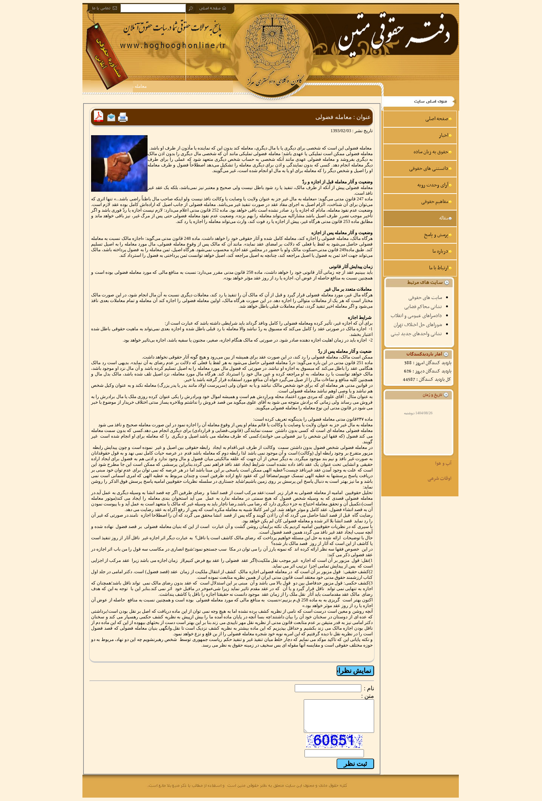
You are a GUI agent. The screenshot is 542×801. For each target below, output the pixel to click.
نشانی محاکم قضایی (423, 306)
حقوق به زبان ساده (433, 152)
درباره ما (442, 251)
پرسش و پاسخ (438, 234)
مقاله (445, 218)
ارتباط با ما (440, 268)
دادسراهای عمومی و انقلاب (416, 315)
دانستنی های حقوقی (430, 168)
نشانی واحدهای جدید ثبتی (416, 334)
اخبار (445, 135)
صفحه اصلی (438, 118)
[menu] (420, 193)
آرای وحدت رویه (434, 185)
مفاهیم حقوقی (436, 201)
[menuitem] (420, 119)
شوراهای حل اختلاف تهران (418, 324)
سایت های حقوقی (425, 297)
